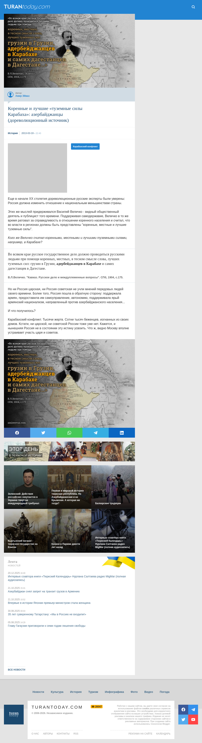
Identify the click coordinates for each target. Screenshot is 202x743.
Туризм (93, 691)
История (75, 691)
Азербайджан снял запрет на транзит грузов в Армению (44, 591)
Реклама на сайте (140, 733)
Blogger (166, 724)
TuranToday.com (57, 707)
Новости (38, 691)
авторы (48, 733)
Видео (148, 691)
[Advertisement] (37, 168)
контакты (63, 733)
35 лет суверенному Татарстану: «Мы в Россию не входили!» (47, 614)
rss (75, 733)
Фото (134, 691)
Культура (57, 691)
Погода (164, 691)
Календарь (163, 733)
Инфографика (114, 691)
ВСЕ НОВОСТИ (16, 669)
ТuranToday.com (27, 7)
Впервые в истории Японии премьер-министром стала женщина (49, 602)
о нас (35, 733)
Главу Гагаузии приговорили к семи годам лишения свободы (46, 625)
